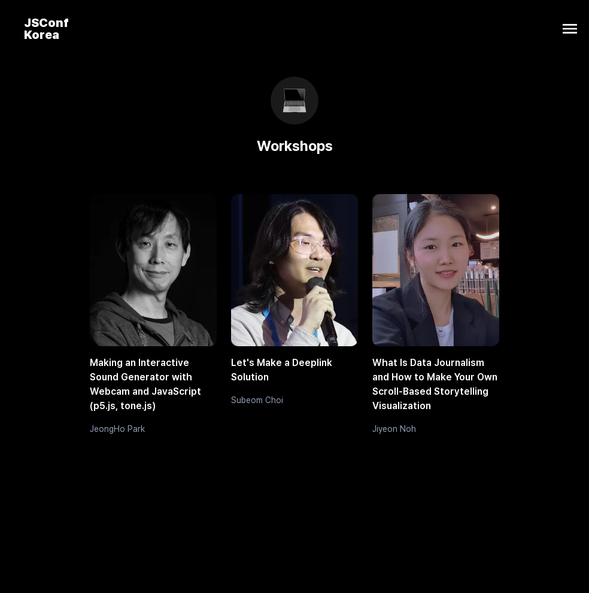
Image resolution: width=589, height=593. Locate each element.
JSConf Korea (46, 29)
